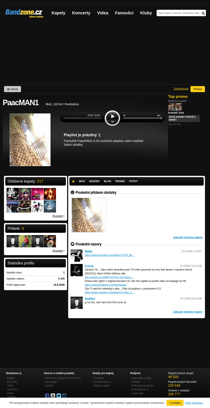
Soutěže (11, 397)
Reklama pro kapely (177, 101)
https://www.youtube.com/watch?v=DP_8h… (109, 255)
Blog (107, 181)
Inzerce (49, 385)
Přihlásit (197, 89)
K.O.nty (89, 265)
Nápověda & (141, 378)
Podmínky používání (142, 385)
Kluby (146, 13)
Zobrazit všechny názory (188, 311)
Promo (120, 181)
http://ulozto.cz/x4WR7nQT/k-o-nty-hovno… (109, 277)
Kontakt (135, 381)
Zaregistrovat (181, 88)
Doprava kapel (101, 385)
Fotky (133, 181)
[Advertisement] (105, 52)
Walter (88, 251)
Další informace (194, 402)
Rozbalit (59, 216)
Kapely (58, 13)
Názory (94, 181)
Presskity (98, 378)
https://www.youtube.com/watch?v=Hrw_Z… (109, 292)
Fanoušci (124, 13)
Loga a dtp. (137, 393)
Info (82, 181)
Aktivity (12, 89)
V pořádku (175, 402)
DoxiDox (90, 298)
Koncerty (81, 13)
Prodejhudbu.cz (102, 381)
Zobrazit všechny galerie (188, 237)
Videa (102, 13)
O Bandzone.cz (140, 389)
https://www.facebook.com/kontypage (105, 284)
